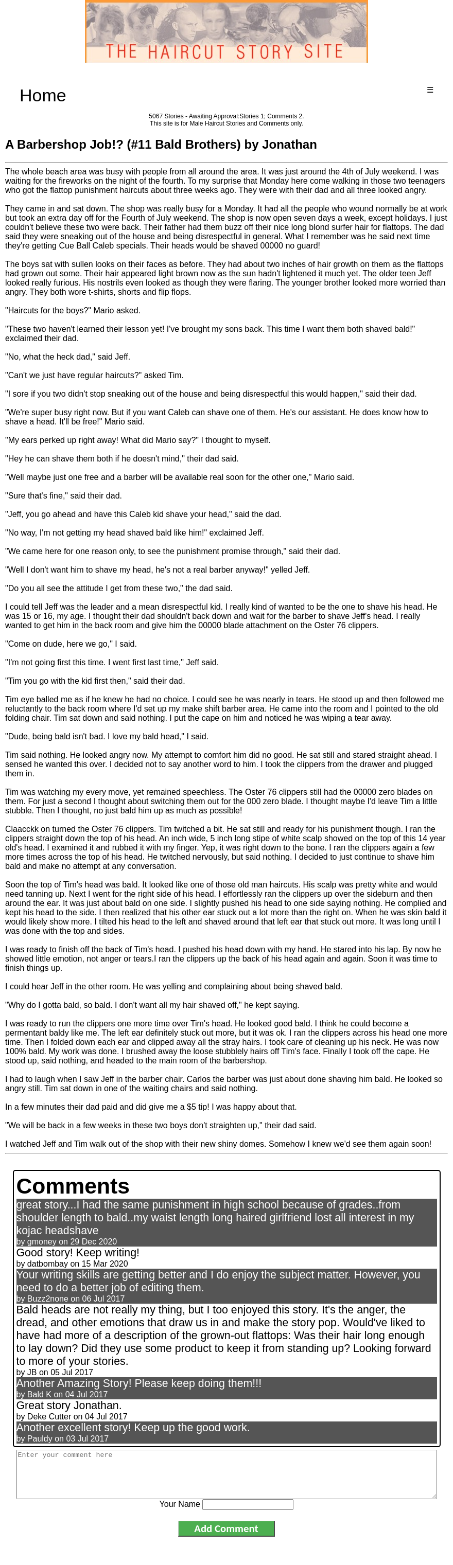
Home (43, 95)
